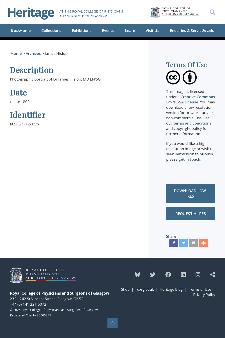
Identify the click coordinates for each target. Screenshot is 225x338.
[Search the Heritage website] (209, 11)
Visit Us (152, 30)
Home (25, 30)
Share (171, 236)
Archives (33, 53)
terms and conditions (192, 123)
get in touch (189, 159)
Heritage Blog (171, 289)
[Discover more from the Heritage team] (212, 274)
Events (108, 30)
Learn (130, 30)
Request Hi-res (190, 213)
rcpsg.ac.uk (145, 289)
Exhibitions (81, 30)
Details (207, 30)
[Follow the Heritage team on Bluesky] (137, 274)
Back (15, 30)
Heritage (30, 12)
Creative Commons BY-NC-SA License (190, 99)
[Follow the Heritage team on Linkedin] (183, 274)
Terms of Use (200, 289)
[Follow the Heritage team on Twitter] (153, 274)
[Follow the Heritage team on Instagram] (198, 274)
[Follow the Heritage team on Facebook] (168, 274)
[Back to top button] (112, 323)
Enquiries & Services (188, 30)
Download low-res (190, 193)
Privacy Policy (204, 294)
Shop (125, 289)
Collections (51, 30)
